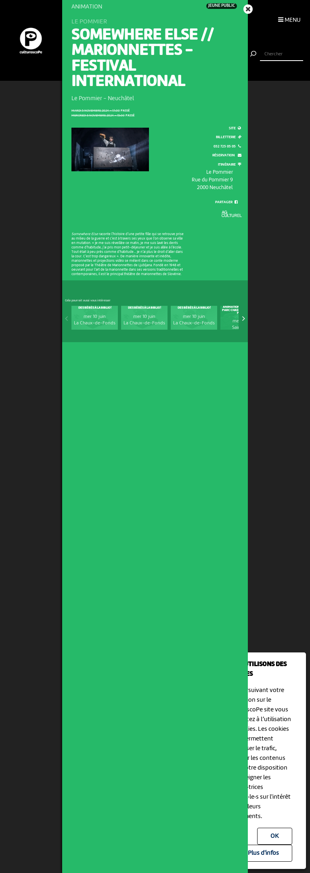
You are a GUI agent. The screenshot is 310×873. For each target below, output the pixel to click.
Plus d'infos (263, 853)
